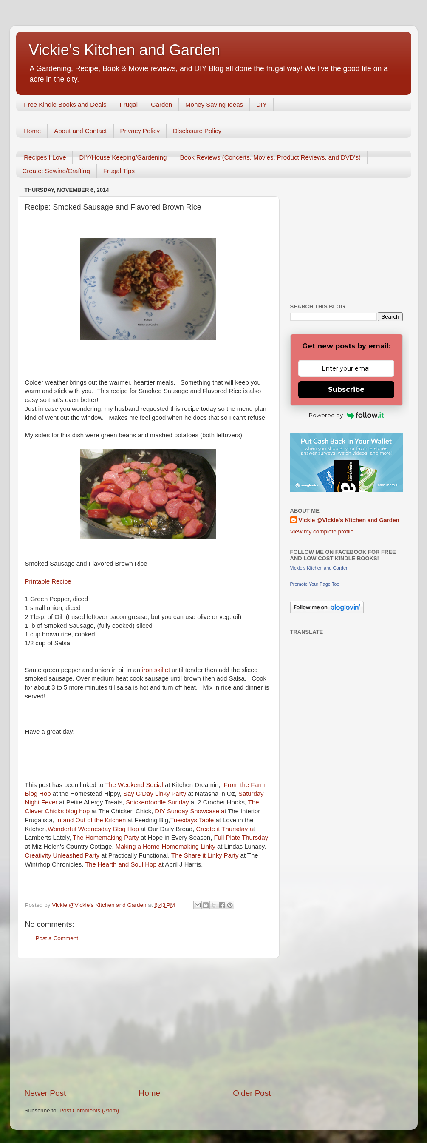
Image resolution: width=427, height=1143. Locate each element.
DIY (261, 104)
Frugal (129, 104)
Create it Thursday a (224, 829)
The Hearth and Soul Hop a (123, 864)
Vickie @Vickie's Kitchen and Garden (349, 520)
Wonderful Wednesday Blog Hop (94, 829)
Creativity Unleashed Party (63, 855)
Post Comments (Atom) (89, 1110)
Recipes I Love (45, 157)
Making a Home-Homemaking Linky (165, 846)
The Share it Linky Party (204, 855)
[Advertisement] (148, 1023)
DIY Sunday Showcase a (189, 811)
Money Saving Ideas (214, 104)
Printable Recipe (48, 581)
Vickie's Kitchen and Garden (124, 50)
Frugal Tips (119, 170)
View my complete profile (322, 531)
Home (32, 130)
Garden (161, 104)
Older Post (252, 1093)
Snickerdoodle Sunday (157, 802)
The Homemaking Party (106, 837)
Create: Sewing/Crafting (56, 170)
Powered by (346, 415)
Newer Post (45, 1093)
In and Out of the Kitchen (91, 820)
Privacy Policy (140, 130)
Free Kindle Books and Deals (65, 104)
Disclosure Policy (197, 130)
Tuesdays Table (192, 820)
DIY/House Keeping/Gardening (123, 157)
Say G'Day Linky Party (155, 793)
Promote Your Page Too (314, 584)
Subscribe (346, 389)
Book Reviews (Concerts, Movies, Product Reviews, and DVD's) (270, 157)
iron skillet (157, 670)
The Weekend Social (135, 784)
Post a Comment (57, 938)
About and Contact (80, 130)
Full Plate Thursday (241, 837)
